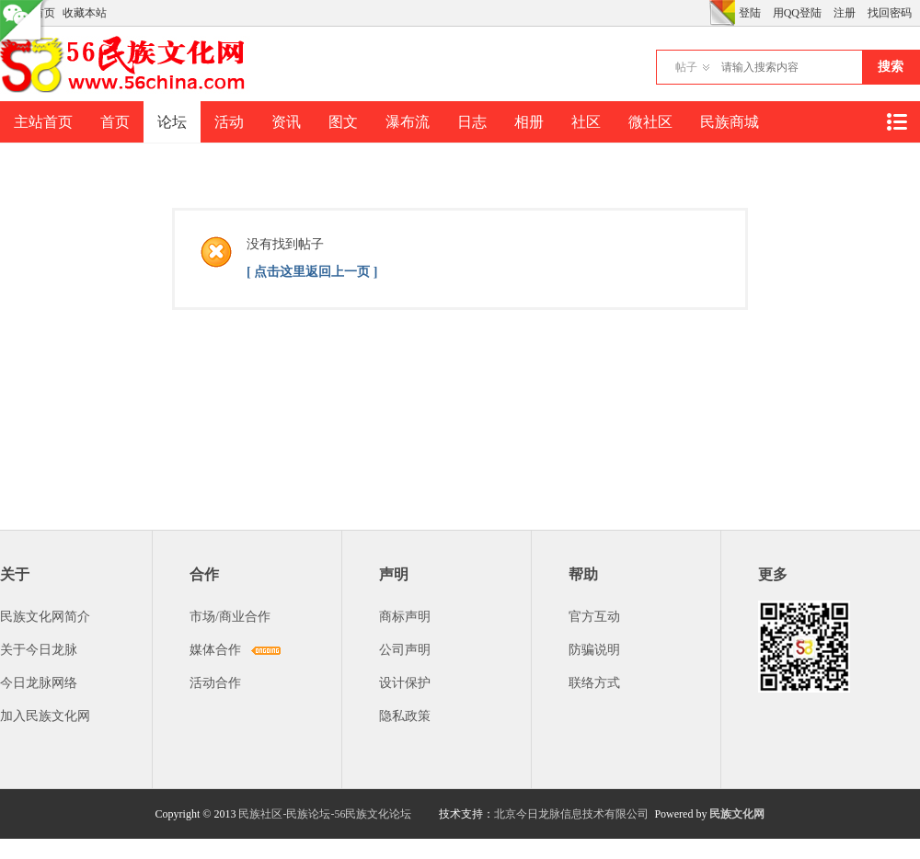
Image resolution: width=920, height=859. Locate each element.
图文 (343, 122)
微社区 (650, 122)
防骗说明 (594, 650)
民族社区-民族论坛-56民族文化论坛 (324, 813)
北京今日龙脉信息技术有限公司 (571, 813)
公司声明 (405, 650)
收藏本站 (85, 12)
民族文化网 (737, 813)
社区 (586, 122)
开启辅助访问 (704, 13)
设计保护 (405, 683)
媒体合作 (215, 650)
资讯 (286, 122)
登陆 (750, 12)
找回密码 (890, 12)
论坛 (172, 122)
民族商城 (729, 122)
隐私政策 (405, 716)
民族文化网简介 (45, 617)
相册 (529, 122)
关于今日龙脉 (38, 650)
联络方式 (594, 683)
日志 (472, 122)
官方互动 (594, 617)
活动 (229, 122)
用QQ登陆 (797, 12)
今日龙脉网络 (38, 683)
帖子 (686, 67)
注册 (845, 12)
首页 (115, 122)
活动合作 (215, 683)
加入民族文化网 (45, 716)
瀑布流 (407, 122)
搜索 (890, 67)
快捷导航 (896, 121)
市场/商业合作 (230, 617)
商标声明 (405, 617)
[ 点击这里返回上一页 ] (312, 272)
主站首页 (43, 122)
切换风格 (722, 13)
